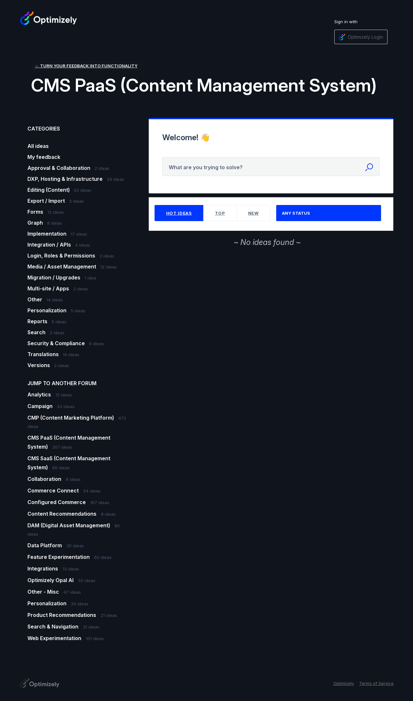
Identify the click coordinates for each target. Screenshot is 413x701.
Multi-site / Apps (48, 288)
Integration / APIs (49, 244)
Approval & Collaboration (58, 168)
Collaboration (45, 479)
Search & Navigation (53, 626)
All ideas (38, 146)
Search (36, 332)
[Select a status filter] (329, 213)
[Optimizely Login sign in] (361, 37)
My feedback (43, 157)
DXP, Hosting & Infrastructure (65, 179)
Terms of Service (376, 683)
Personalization (46, 310)
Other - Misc (43, 592)
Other (34, 299)
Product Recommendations (62, 615)
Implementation (46, 233)
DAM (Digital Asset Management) (69, 525)
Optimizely (343, 683)
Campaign (40, 406)
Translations (43, 354)
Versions (38, 365)
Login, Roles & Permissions (61, 255)
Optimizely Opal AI (51, 580)
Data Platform (45, 545)
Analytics (39, 394)
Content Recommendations (62, 514)
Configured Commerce (57, 502)
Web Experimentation (55, 638)
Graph (35, 222)
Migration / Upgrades (53, 277)
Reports (37, 321)
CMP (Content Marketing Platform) (71, 417)
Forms (35, 212)
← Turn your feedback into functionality (86, 65)
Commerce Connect (53, 490)
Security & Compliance (56, 343)
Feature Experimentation (59, 557)
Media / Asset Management (61, 266)
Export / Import (46, 201)
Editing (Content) (48, 190)
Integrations (43, 568)
